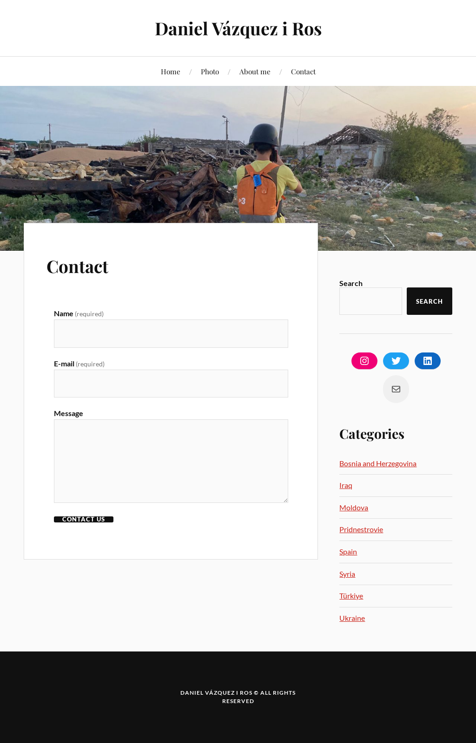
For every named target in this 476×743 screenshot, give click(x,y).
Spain (348, 551)
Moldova (353, 507)
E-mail (79, 363)
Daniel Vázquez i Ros (238, 28)
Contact (303, 71)
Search (351, 283)
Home (170, 71)
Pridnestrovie (361, 529)
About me (255, 71)
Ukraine (352, 617)
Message (68, 413)
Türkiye (351, 595)
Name (79, 313)
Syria (347, 573)
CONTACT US (83, 520)
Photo (210, 71)
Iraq (345, 485)
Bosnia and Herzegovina (377, 463)
